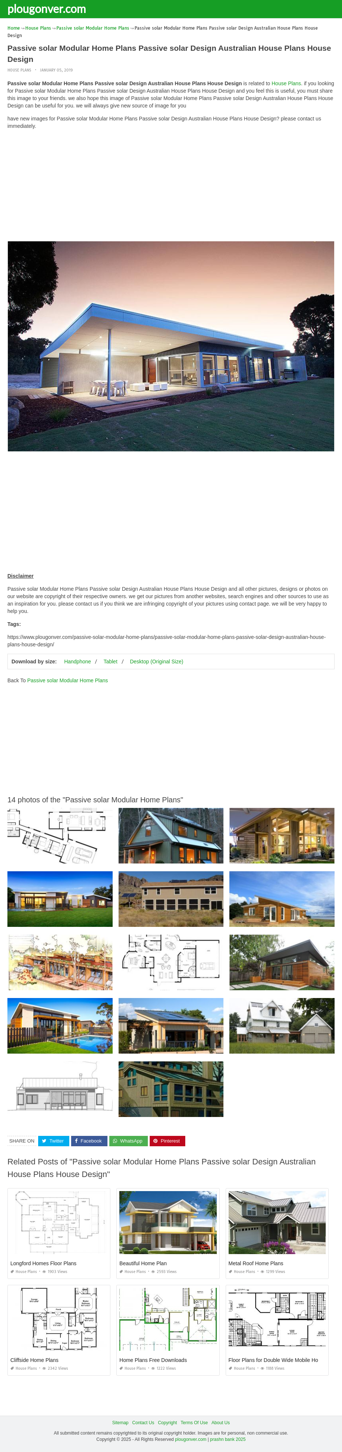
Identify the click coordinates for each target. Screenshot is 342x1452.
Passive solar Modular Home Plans (67, 680)
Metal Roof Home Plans (256, 1263)
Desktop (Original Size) (156, 661)
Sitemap (120, 1422)
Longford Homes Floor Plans (43, 1263)
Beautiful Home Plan (143, 1263)
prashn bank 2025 (228, 1439)
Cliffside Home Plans (34, 1360)
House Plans (19, 70)
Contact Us (143, 1422)
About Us (221, 1422)
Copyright (167, 1422)
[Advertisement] (171, 187)
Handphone (77, 661)
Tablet (110, 661)
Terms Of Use (194, 1422)
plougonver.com (46, 8)
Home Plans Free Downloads (153, 1360)
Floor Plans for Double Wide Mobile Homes (278, 1360)
